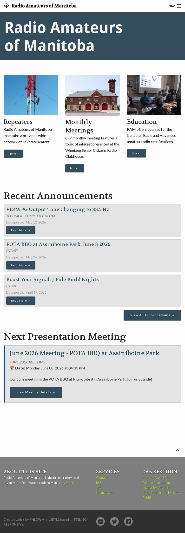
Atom (100, 487)
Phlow (35, 519)
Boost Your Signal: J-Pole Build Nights (52, 279)
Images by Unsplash (156, 487)
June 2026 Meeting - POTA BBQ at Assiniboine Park (84, 353)
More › (13, 153)
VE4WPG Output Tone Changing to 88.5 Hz (57, 209)
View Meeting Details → (35, 392)
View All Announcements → (152, 315)
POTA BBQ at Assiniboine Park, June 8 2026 (58, 244)
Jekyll (54, 519)
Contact (101, 478)
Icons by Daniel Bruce (157, 478)
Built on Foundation (156, 483)
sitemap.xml (104, 492)
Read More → (21, 230)
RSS (98, 483)
